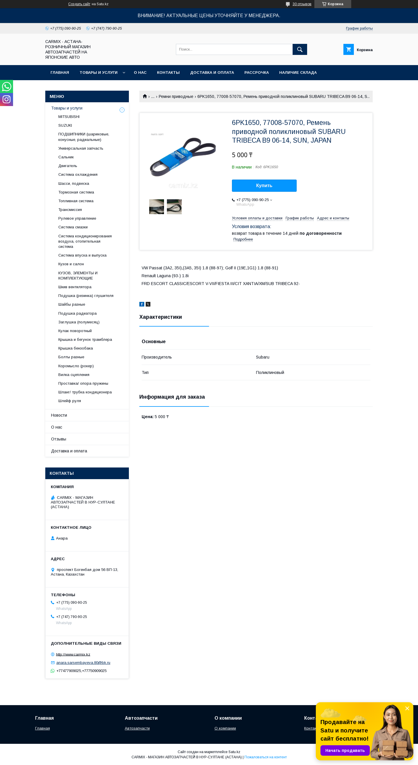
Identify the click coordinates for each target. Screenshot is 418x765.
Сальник (66, 157)
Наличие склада (298, 72)
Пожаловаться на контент (265, 757)
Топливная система (75, 201)
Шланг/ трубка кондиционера (85, 392)
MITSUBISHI (69, 116)
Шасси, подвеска (73, 183)
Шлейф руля (69, 401)
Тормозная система (76, 192)
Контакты (168, 72)
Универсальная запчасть (80, 148)
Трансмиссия (70, 209)
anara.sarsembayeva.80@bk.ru (83, 662)
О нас (140, 72)
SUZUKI (65, 125)
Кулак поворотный (75, 331)
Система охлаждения (78, 174)
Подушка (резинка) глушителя (85, 295)
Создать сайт (79, 4)
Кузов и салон (71, 264)
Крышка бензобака (75, 348)
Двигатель (67, 166)
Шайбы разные (71, 304)
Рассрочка (256, 72)
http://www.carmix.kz (73, 654)
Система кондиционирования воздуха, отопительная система (85, 241)
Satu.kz (234, 752)
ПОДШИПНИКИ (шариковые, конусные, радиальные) (83, 136)
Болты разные (71, 357)
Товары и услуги (99, 72)
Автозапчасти (137, 728)
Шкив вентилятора (74, 287)
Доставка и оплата (212, 72)
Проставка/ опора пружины (83, 383)
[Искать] (300, 49)
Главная (60, 72)
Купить (264, 185)
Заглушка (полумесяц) (79, 322)
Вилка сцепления (73, 374)
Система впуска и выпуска (82, 255)
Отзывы (58, 439)
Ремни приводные (176, 96)
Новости (59, 415)
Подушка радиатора (77, 313)
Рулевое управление (77, 218)
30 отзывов (302, 4)
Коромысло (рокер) (76, 366)
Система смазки (73, 227)
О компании (225, 728)
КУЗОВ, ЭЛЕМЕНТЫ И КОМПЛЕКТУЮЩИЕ (78, 275)
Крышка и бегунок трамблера (85, 339)
